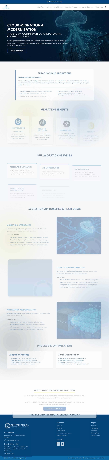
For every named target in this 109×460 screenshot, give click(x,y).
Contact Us (99, 7)
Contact (93, 429)
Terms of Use (95, 438)
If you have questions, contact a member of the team (54, 418)
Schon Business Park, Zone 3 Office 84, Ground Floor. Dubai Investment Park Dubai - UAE (16, 452)
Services (59, 431)
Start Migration (17, 51)
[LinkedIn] (58, 447)
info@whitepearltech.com (54, 2)
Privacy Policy (95, 436)
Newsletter (94, 431)
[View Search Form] (105, 7)
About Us (59, 429)
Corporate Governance (64, 436)
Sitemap (94, 433)
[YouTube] (62, 447)
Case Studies (61, 433)
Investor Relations (62, 438)
